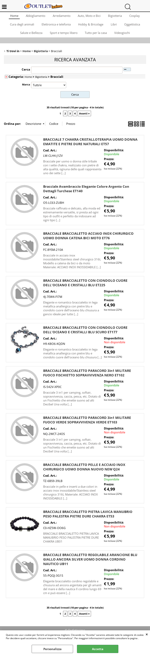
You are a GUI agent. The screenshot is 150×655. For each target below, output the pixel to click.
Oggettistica (133, 26)
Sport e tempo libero (63, 35)
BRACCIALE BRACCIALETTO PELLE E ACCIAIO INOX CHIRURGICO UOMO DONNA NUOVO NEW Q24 (84, 470)
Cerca (26, 73)
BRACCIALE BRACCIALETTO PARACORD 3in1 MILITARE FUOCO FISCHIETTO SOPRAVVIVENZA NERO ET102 (87, 376)
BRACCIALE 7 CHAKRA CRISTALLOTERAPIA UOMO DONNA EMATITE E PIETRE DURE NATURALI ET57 (90, 144)
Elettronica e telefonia (55, 26)
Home (13, 16)
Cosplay (135, 16)
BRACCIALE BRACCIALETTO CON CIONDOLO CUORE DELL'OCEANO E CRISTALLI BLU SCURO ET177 (85, 333)
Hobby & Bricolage (90, 26)
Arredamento (61, 16)
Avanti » (84, 116)
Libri (114, 26)
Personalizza (52, 649)
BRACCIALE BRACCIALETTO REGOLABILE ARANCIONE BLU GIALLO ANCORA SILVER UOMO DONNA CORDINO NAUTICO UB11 (90, 562)
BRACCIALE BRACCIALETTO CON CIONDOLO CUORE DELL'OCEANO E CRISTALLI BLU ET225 (85, 286)
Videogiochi (123, 35)
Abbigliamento (35, 16)
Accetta (97, 649)
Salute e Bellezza (31, 35)
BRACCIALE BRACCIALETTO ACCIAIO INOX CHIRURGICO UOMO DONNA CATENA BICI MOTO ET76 (88, 239)
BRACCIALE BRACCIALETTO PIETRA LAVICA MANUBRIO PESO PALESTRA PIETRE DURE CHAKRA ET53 (87, 517)
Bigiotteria (116, 16)
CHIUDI (147, 634)
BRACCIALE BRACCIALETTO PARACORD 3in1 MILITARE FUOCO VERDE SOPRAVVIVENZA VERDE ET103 (87, 423)
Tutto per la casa (96, 35)
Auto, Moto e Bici (89, 16)
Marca (26, 88)
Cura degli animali (21, 26)
